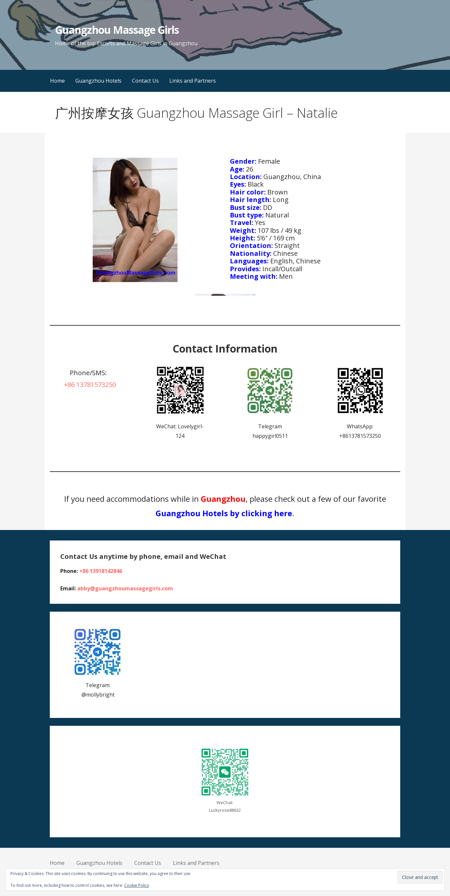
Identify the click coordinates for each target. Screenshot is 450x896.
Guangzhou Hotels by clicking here (224, 513)
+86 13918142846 (100, 571)
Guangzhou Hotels (98, 80)
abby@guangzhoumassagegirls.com (125, 588)
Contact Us (145, 80)
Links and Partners (192, 80)
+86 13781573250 (90, 384)
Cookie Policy (136, 885)
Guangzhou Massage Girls (117, 30)
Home (57, 80)
